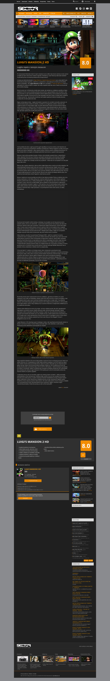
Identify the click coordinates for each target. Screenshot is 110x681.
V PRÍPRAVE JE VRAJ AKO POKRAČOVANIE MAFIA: (66, 27)
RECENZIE (29, 13)
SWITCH (83, 13)
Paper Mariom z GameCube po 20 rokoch (44, 80)
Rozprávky (43, 1)
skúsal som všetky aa (77, 579)
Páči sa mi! (43, 429)
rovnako (74, 584)
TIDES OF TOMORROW (86, 494)
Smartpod (24, 1)
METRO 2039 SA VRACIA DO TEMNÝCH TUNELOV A (22, 27)
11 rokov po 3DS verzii (57, 83)
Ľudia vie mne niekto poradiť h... (79, 529)
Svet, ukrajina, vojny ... (77, 556)
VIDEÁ (35, 13)
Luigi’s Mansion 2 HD (22, 488)
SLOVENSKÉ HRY (41, 16)
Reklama (30, 673)
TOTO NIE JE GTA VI (76, 26)
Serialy (74, 553)
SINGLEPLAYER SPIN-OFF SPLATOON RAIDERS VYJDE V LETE (86, 500)
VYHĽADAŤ (72, 16)
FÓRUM (52, 13)
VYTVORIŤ (86, 560)
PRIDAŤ (80, 16)
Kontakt (34, 673)
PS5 (78, 13)
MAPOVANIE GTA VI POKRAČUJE (43, 26)
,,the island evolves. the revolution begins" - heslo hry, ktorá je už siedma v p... (82, 624)
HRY (40, 13)
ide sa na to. (75, 574)
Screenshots (75, 539)
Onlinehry (36, 1)
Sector (18, 1)
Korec (63, 387)
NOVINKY (21, 13)
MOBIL (90, 13)
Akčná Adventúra (30, 475)
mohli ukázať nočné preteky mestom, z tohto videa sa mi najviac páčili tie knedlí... (82, 612)
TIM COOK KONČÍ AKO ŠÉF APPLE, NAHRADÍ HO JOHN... (81, 568)
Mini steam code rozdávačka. (79, 536)
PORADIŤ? (88, 16)
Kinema (30, 1)
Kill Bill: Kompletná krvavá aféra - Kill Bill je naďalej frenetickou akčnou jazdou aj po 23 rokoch (35, 666)
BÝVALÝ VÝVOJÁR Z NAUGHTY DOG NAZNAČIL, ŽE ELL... (81, 628)
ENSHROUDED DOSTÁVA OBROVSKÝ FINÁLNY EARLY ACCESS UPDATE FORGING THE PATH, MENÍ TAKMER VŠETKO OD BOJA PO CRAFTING (83, 487)
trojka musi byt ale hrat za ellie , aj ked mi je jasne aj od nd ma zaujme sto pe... (82, 631)
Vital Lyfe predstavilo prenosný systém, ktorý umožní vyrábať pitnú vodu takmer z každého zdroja (22, 667)
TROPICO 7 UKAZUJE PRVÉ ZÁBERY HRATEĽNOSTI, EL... (81, 622)
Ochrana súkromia (24, 673)
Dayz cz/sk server (76, 526)
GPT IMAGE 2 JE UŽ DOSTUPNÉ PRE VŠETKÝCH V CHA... (81, 582)
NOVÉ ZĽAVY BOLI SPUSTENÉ (32, 26)
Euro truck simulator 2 (77, 533)
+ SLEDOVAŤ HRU (33, 480)
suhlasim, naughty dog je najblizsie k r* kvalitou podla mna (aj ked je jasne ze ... (83, 637)
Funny (48, 1)
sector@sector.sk (56, 675)
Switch (28, 70)
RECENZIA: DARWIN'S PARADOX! (55, 26)
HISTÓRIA (22, 16)
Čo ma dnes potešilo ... (77, 543)
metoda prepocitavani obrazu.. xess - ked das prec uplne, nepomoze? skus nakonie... (82, 606)
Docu (53, 1)
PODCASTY (28, 16)
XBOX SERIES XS (71, 13)
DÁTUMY (48, 16)
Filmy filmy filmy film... (77, 549)
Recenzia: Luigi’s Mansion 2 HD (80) (25, 486)
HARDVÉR (46, 13)
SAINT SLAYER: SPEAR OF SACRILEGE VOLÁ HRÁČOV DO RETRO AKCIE (83, 473)
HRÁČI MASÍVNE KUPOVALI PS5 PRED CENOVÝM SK (87, 27)
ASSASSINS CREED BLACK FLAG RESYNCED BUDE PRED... (80, 616)
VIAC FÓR (91, 560)
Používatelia (83, 452)
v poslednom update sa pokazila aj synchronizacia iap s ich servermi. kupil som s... (82, 570)
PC (64, 13)
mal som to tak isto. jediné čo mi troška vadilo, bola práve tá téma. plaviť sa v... (82, 618)
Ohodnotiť (86, 459)
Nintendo (29, 474)
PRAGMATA (75, 573)
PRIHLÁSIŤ (25, 498)
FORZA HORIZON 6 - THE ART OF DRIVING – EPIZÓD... (81, 610)
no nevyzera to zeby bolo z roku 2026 (80, 595)
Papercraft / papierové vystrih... (80, 523)
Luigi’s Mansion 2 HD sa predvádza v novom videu (28, 489)
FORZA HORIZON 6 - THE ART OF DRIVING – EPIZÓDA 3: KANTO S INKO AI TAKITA (82, 480)
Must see (74, 546)
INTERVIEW (34, 16)
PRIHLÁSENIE (87, 1)
